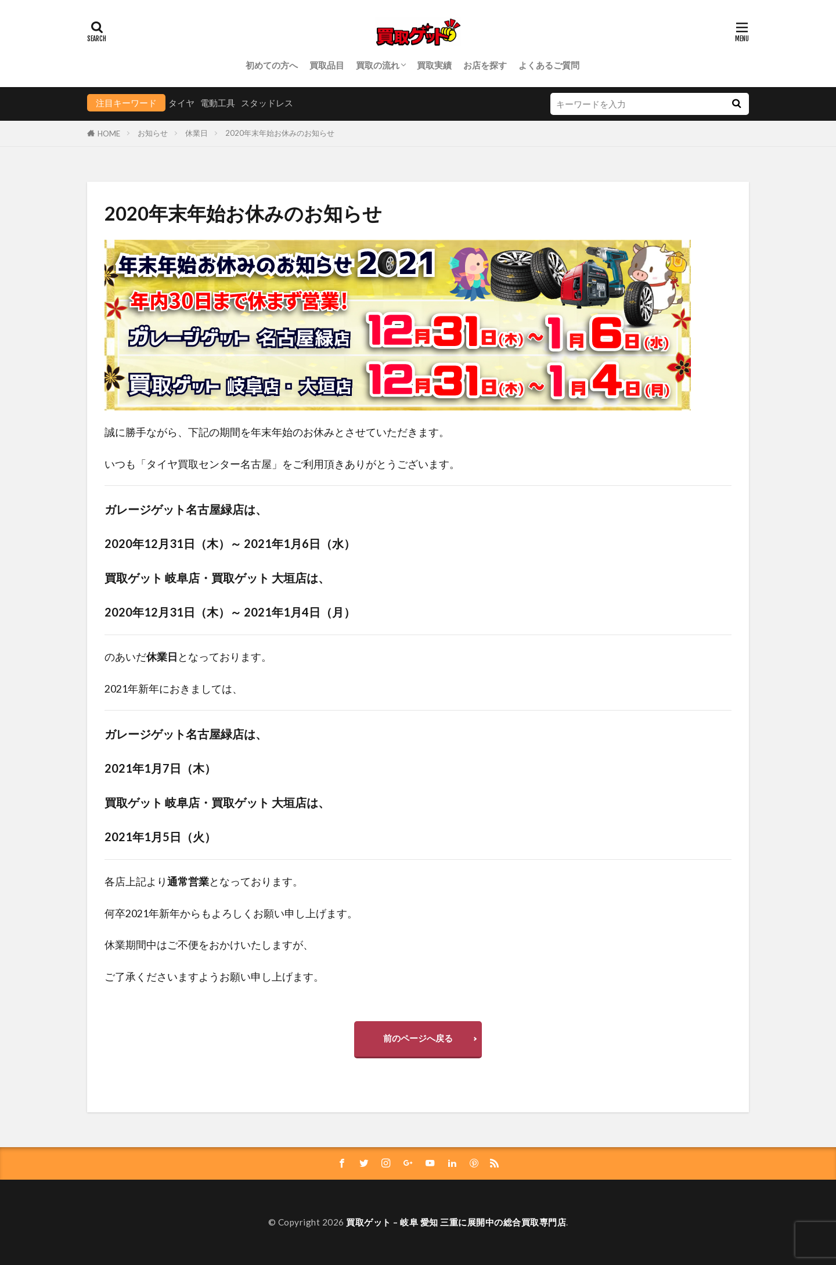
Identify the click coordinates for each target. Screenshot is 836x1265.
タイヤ (181, 103)
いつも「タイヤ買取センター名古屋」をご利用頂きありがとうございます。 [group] (282, 464)
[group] (418, 325)
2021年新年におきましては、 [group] (174, 689)
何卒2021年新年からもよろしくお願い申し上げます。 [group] (231, 913)
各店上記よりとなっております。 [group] (204, 881)
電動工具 (217, 103)
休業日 (196, 133)
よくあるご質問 (548, 65)
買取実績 (434, 65)
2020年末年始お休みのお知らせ (279, 133)
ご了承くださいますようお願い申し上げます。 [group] (214, 977)
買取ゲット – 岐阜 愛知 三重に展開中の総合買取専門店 (456, 1222)
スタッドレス (267, 103)
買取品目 (326, 65)
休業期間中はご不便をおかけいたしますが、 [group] (209, 945)
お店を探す (485, 65)
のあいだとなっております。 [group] (188, 657)
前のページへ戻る (418, 1038)
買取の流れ (377, 65)
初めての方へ (272, 65)
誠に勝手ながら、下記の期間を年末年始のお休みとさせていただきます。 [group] (277, 432)
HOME (109, 133)
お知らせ (153, 133)
